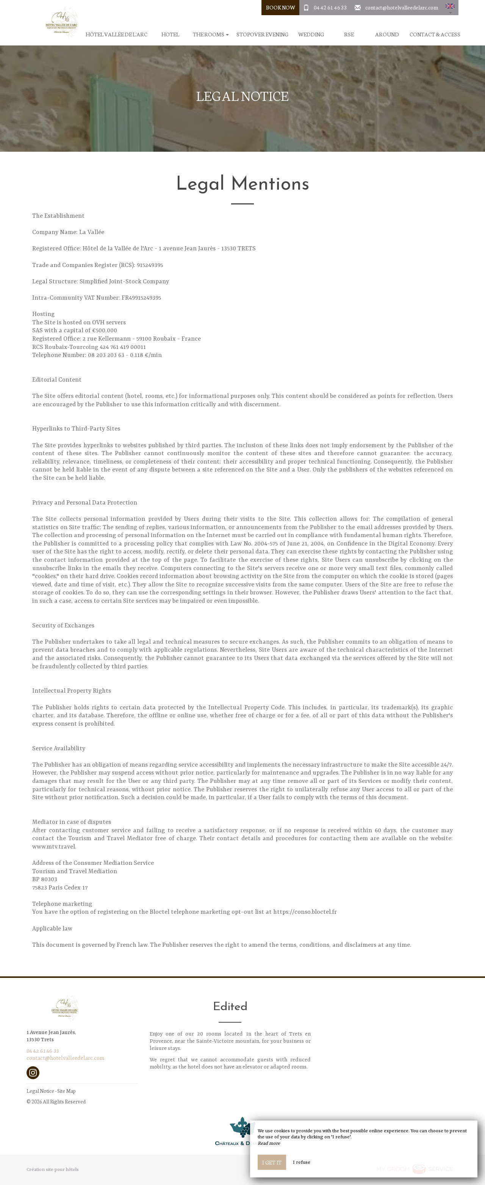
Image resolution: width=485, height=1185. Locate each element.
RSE (349, 34)
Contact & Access (435, 34)
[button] (450, 7)
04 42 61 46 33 (330, 7)
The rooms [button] (211, 34)
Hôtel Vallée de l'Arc (116, 34)
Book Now (280, 7)
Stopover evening (262, 34)
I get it (272, 1162)
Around (387, 34)
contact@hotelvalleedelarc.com (401, 7)
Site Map (66, 1090)
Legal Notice (40, 1090)
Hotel (170, 34)
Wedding (311, 34)
